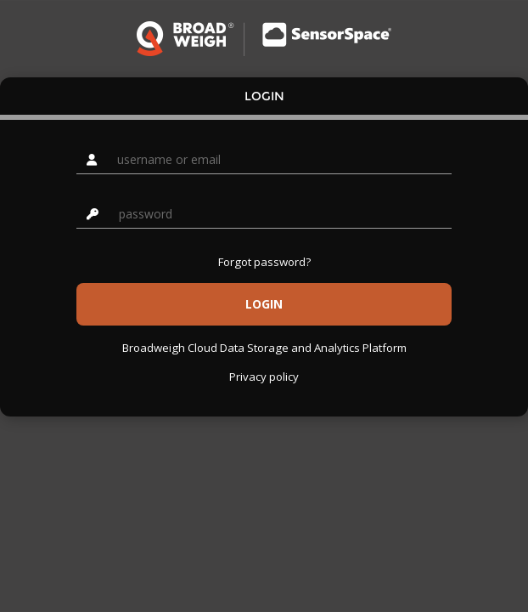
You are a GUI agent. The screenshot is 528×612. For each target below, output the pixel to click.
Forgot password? (264, 261)
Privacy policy (264, 376)
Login (264, 96)
